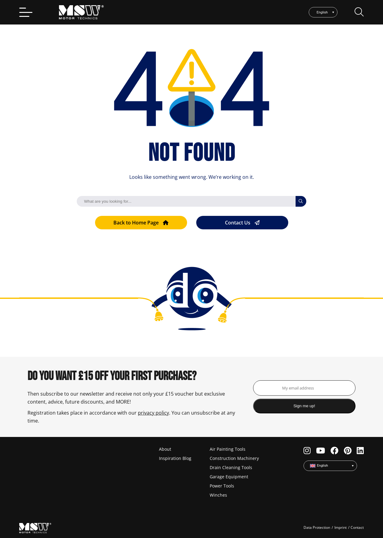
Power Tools (222, 486)
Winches (218, 495)
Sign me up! (304, 406)
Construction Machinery (234, 458)
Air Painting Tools (227, 449)
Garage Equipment (229, 477)
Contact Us (242, 222)
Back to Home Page (140, 222)
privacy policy (153, 412)
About (165, 449)
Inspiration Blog (175, 458)
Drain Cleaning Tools (231, 467)
